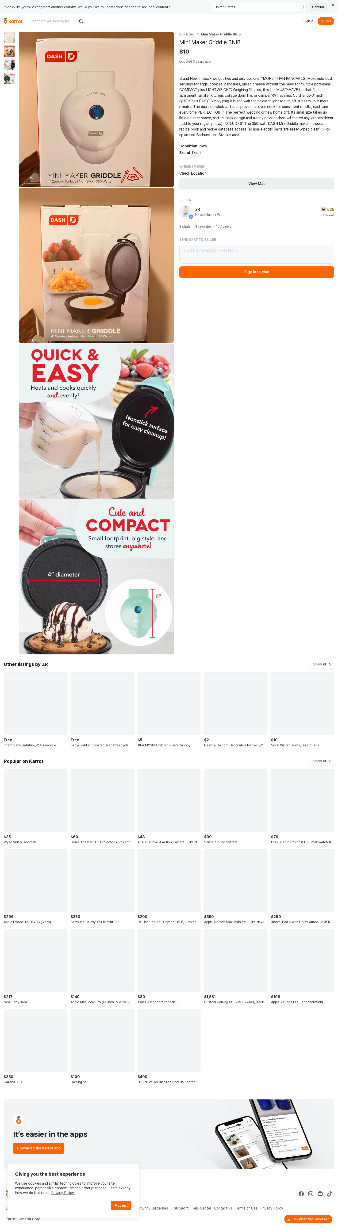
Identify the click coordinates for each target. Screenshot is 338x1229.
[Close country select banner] (333, 5)
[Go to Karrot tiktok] (329, 1194)
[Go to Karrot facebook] (301, 1194)
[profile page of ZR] (185, 212)
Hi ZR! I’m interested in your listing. (256, 254)
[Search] (81, 21)
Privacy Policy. (63, 1193)
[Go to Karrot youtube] (320, 1194)
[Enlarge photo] (96, 109)
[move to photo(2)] (9, 51)
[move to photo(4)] (9, 78)
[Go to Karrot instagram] (311, 1194)
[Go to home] (13, 21)
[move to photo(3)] (9, 64)
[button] (322, 664)
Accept (121, 1205)
